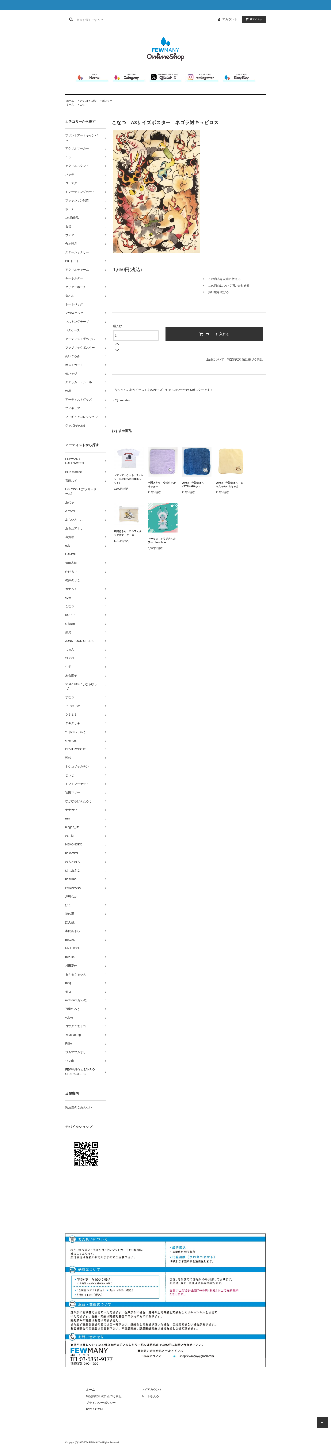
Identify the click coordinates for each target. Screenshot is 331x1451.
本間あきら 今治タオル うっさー (163, 484)
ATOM (98, 1409)
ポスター (107, 100)
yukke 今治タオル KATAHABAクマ (194, 484)
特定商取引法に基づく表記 (245, 359)
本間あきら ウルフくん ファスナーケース (129, 533)
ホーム (70, 100)
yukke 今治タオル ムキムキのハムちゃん (229, 484)
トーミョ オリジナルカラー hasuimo (162, 540)
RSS (89, 1409)
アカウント (229, 19)
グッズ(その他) (88, 100)
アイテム (253, 19)
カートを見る (150, 1396)
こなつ (83, 104)
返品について (215, 359)
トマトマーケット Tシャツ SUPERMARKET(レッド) (128, 479)
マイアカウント (151, 1389)
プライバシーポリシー (101, 1402)
